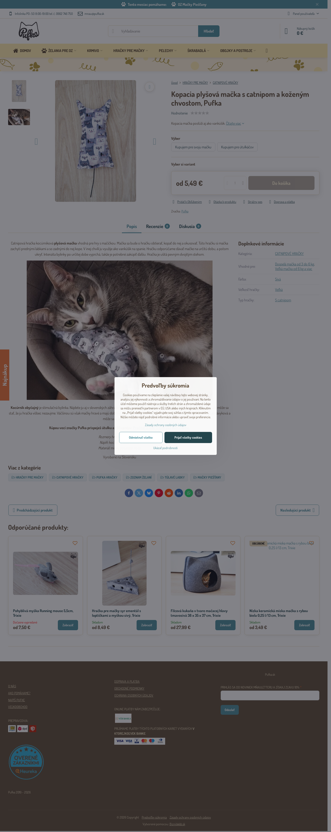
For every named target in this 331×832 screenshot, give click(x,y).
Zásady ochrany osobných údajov (165, 425)
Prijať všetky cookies (188, 437)
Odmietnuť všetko (141, 437)
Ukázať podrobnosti (165, 448)
